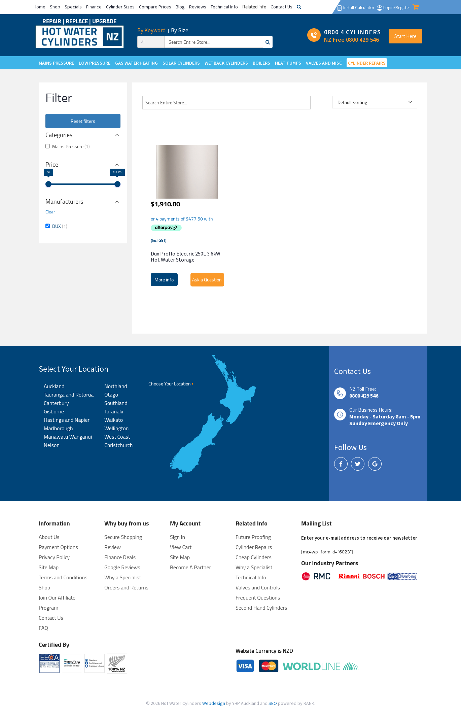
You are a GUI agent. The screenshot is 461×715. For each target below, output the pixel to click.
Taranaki (113, 411)
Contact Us (281, 7)
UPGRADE (104, 21)
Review (112, 547)
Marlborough (58, 428)
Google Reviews (122, 567)
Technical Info (224, 7)
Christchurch (118, 445)
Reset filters (83, 121)
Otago (111, 394)
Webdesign (214, 703)
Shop (55, 7)
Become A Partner (190, 567)
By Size (179, 30)
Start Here (405, 36)
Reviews (197, 7)
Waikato (113, 420)
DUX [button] (59, 226)
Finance (94, 7)
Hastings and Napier (67, 420)
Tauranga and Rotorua (69, 394)
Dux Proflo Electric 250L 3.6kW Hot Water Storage (185, 256)
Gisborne (54, 411)
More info (164, 279)
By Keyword (151, 30)
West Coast (117, 437)
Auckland (54, 386)
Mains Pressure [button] (71, 146)
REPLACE (77, 21)
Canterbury (56, 403)
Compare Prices (155, 7)
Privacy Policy (54, 557)
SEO (273, 703)
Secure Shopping (123, 537)
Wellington (116, 428)
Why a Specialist (122, 577)
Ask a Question (207, 279)
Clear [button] (50, 212)
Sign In (177, 537)
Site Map (180, 557)
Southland (116, 403)
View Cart (180, 547)
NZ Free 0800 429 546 (351, 39)
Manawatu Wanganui (68, 437)
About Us (49, 537)
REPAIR (52, 21)
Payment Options (58, 547)
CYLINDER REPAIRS (367, 63)
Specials (73, 7)
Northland (115, 386)
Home (39, 7)
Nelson (52, 445)
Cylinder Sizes (120, 7)
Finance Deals (120, 557)
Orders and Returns (126, 587)
